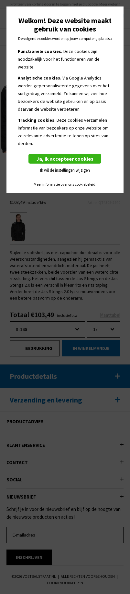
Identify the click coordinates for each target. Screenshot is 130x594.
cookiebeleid (85, 184)
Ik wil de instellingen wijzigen (65, 170)
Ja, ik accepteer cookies (64, 158)
